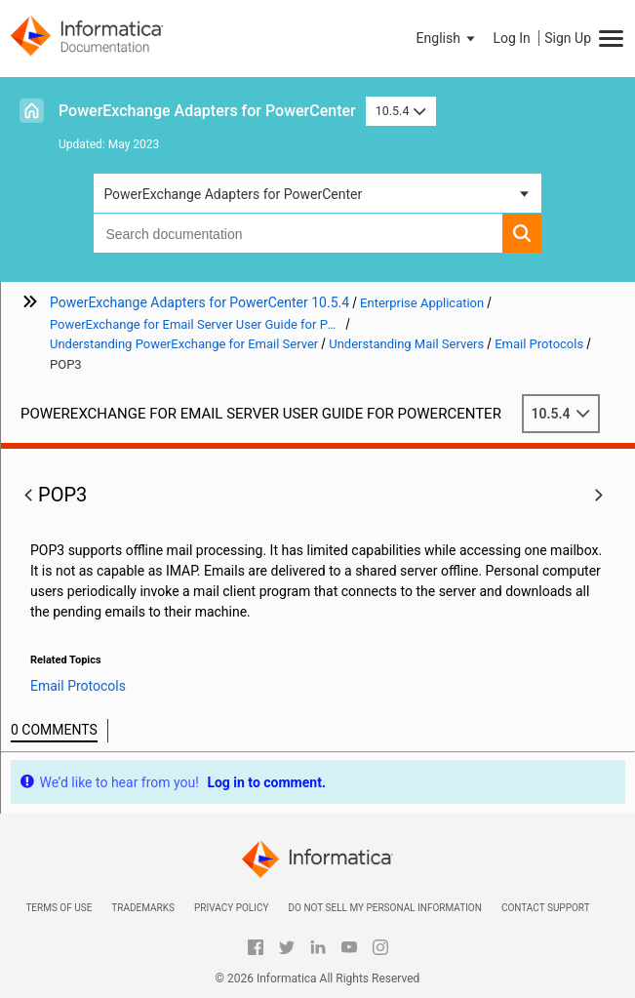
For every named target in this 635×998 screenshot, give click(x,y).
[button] (448, 38)
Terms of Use (58, 907)
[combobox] (297, 233)
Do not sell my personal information (384, 907)
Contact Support (545, 907)
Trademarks (143, 907)
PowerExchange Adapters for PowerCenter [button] (232, 194)
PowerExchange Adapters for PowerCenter (207, 110)
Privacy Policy (231, 907)
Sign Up (567, 38)
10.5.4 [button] (401, 110)
